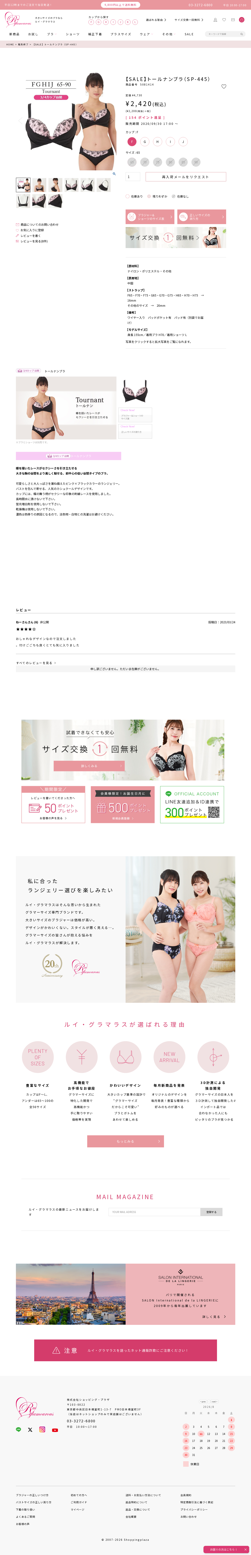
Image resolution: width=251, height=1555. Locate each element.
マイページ (77, 1509)
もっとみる (125, 1141)
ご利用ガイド (79, 1502)
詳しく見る (211, 1316)
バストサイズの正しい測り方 (34, 1502)
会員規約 (185, 1495)
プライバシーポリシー (194, 1509)
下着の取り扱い (25, 1509)
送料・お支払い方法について (143, 1495)
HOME (10, 44)
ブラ (50, 34)
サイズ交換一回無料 (187, 20)
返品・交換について (138, 1509)
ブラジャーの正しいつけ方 (32, 1495)
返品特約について (137, 1502)
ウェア (145, 34)
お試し (33, 34)
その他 (167, 34)
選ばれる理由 (154, 20)
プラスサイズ (120, 34)
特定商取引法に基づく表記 (197, 1502)
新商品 (14, 34)
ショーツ (73, 34)
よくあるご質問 (25, 1516)
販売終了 (23, 44)
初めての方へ (79, 1495)
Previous (20, 120)
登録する (211, 1212)
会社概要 (131, 1516)
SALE (189, 34)
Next (112, 120)
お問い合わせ (188, 1516)
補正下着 (95, 34)
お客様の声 (23, 1524)
